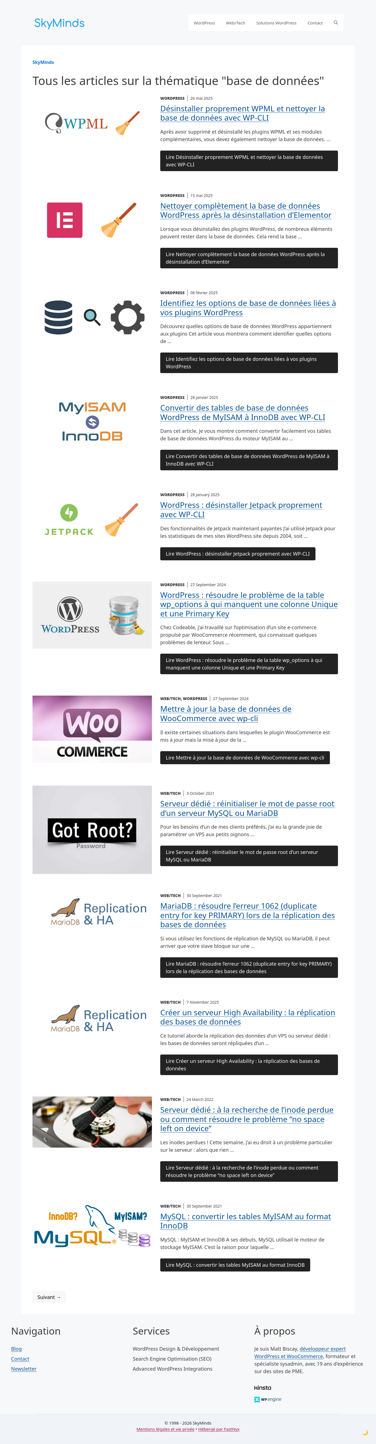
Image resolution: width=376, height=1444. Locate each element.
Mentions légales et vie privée (166, 1429)
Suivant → (49, 1297)
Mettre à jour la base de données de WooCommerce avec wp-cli (226, 713)
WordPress (204, 23)
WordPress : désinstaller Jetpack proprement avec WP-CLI (241, 509)
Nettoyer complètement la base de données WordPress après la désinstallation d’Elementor (246, 210)
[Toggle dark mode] (365, 1432)
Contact (315, 23)
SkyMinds (43, 62)
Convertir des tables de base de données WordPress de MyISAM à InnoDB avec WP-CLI (242, 412)
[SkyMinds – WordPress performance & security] (60, 22)
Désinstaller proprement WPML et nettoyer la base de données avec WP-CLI (242, 113)
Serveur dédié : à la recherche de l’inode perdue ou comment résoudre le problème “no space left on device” (247, 1118)
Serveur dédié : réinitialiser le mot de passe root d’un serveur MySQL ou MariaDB (247, 808)
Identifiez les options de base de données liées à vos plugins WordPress (248, 308)
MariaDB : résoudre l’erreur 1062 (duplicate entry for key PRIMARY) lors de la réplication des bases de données (247, 915)
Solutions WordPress (276, 23)
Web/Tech (235, 23)
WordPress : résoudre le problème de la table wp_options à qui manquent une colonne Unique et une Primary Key (249, 604)
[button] (336, 22)
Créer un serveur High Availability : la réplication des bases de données (247, 1017)
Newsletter (24, 1368)
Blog (16, 1348)
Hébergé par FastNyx (218, 1429)
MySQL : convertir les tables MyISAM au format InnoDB (245, 1221)
